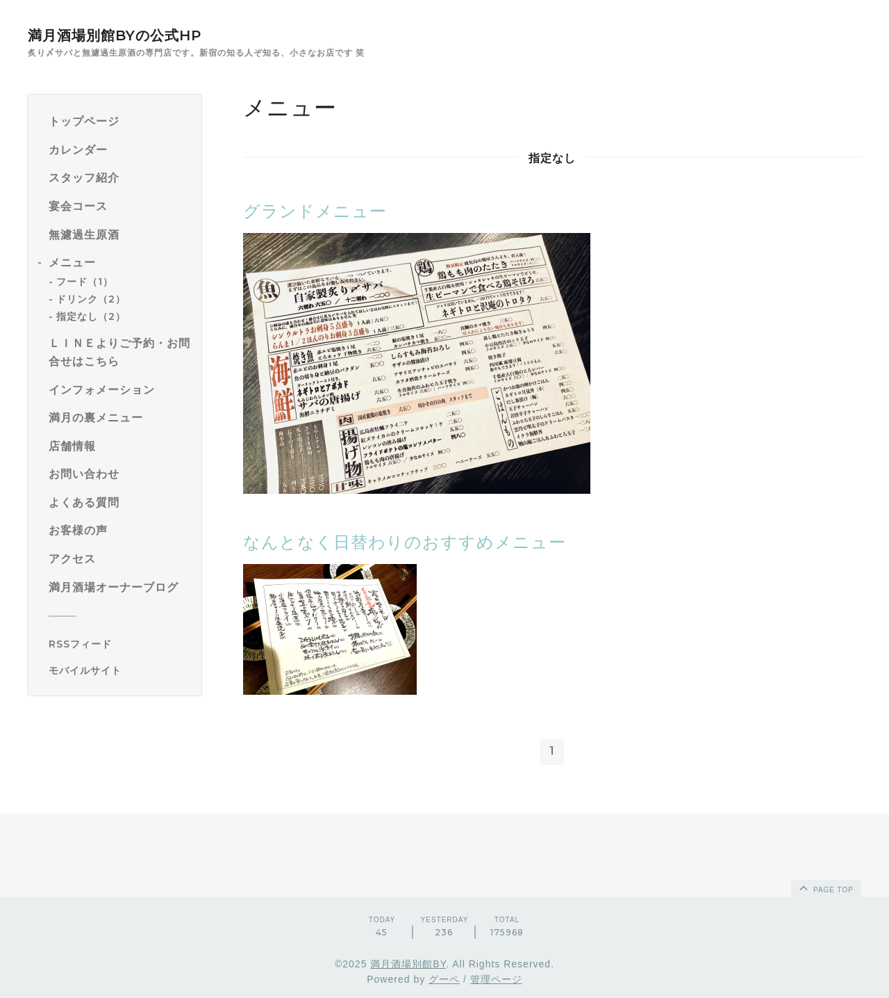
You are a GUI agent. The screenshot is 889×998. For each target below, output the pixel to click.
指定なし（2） (91, 316)
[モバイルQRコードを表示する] (120, 670)
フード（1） (84, 281)
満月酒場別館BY (408, 963)
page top (825, 887)
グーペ (444, 979)
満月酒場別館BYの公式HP (114, 35)
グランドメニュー (315, 211)
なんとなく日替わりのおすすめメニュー (404, 542)
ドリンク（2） (91, 299)
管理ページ (496, 979)
